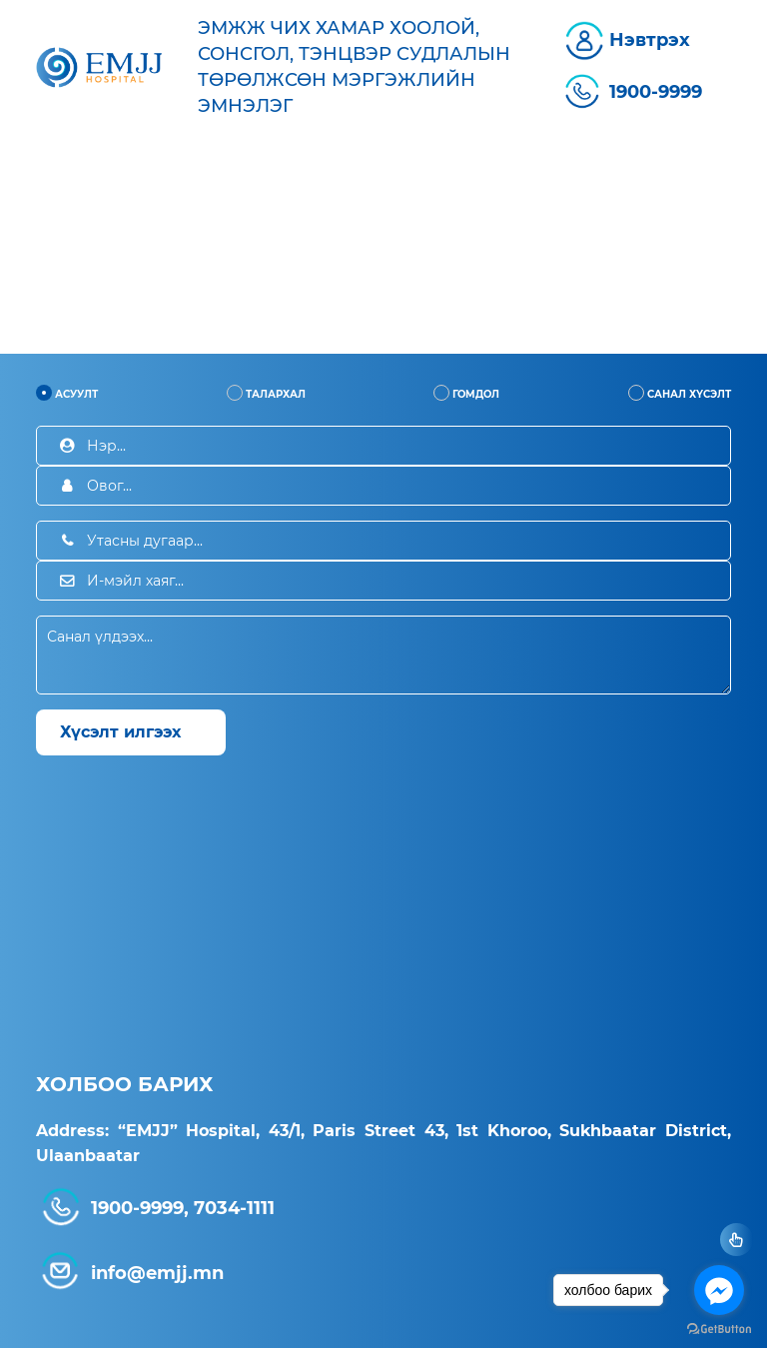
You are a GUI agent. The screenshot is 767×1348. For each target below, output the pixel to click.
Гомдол (466, 393)
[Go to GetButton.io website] (719, 1328)
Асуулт (67, 393)
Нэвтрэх (649, 40)
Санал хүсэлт (679, 393)
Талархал (266, 393)
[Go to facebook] (719, 1290)
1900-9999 (655, 92)
